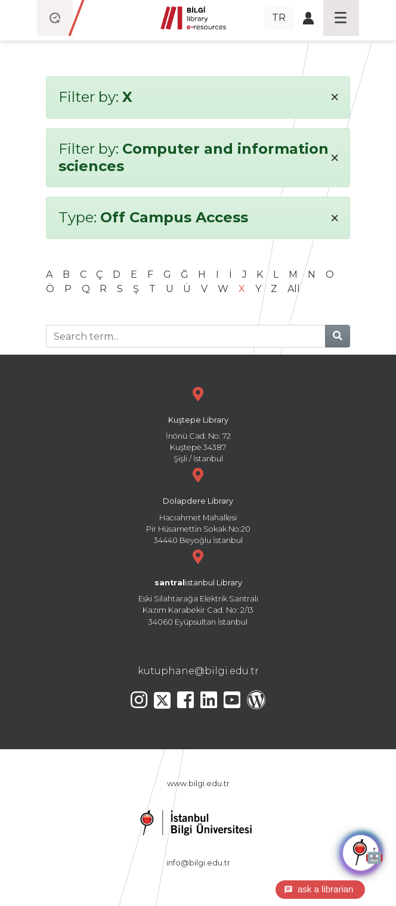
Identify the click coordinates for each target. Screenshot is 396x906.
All (293, 288)
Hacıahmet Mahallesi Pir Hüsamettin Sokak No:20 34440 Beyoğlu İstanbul (198, 504)
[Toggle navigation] (341, 18)
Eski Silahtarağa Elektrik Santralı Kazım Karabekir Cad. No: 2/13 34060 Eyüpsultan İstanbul (198, 586)
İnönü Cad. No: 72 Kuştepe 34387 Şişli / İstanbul (198, 423)
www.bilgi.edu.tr (198, 783)
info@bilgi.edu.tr (198, 862)
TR (279, 17)
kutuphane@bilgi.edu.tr (198, 671)
